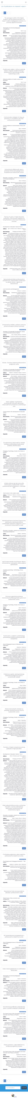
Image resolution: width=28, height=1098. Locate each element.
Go (24, 63)
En (25, 2)
